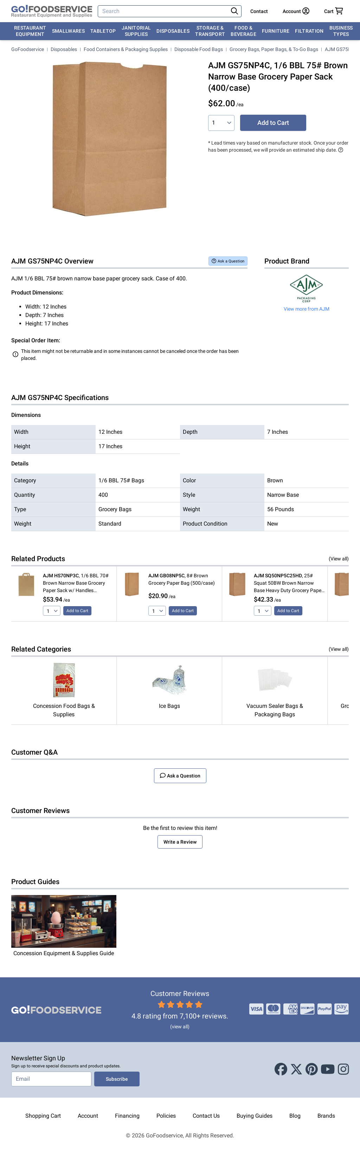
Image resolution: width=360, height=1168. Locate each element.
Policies (166, 1115)
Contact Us (206, 1115)
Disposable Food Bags (198, 49)
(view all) (179, 1026)
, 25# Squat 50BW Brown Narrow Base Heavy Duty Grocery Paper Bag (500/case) (288, 583)
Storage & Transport (210, 31)
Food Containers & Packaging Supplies (126, 49)
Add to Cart (273, 122)
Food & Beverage (243, 31)
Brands (326, 1115)
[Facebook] (281, 1070)
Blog (295, 1115)
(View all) (339, 558)
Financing (127, 1115)
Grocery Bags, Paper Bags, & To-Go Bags (274, 49)
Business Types (341, 31)
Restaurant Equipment (30, 31)
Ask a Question (228, 261)
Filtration (309, 31)
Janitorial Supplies (136, 31)
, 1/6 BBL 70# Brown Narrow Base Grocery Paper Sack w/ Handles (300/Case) (76, 583)
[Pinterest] (312, 1070)
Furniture (275, 31)
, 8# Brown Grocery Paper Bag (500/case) (181, 579)
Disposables (172, 31)
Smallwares (68, 31)
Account (88, 1115)
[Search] (163, 11)
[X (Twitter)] (296, 1070)
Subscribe (117, 1079)
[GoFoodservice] (51, 11)
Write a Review (180, 842)
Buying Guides (254, 1115)
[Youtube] (328, 1070)
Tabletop (103, 31)
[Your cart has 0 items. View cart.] (333, 11)
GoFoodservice (27, 49)
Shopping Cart (43, 1115)
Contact (259, 11)
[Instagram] (343, 1070)
